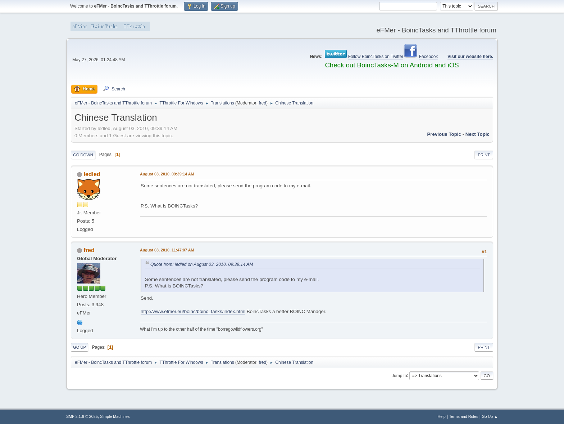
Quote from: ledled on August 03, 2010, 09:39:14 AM (201, 264)
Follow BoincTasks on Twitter (376, 56)
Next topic (477, 134)
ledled (91, 174)
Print (484, 155)
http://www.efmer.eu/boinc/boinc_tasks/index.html (193, 311)
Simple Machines (114, 416)
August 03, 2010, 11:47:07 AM (167, 250)
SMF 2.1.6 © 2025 (82, 416)
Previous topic (444, 134)
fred (262, 103)
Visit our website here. (470, 56)
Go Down (83, 155)
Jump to (399, 375)
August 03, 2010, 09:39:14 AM (167, 174)
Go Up (79, 347)
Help (442, 416)
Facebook (428, 56)
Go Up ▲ (490, 416)
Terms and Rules (463, 416)
